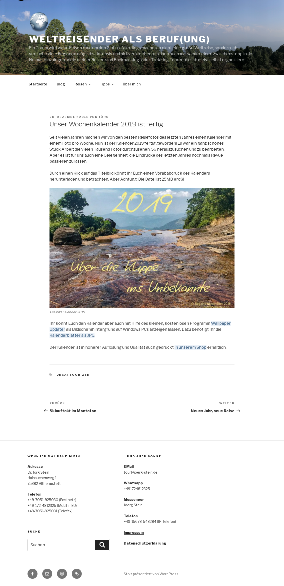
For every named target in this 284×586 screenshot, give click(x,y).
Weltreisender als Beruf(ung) (119, 39)
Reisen (83, 84)
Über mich (132, 84)
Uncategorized (73, 374)
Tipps (107, 84)
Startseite (37, 84)
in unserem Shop (190, 347)
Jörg (104, 117)
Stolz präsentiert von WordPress (151, 574)
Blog (61, 84)
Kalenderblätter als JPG (72, 335)
